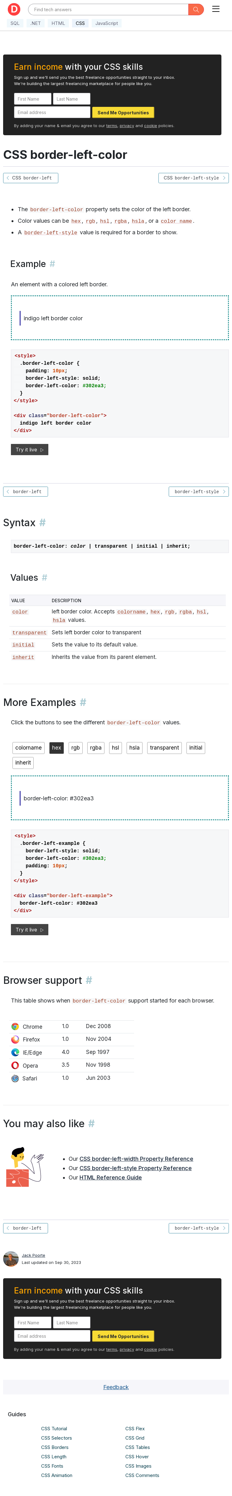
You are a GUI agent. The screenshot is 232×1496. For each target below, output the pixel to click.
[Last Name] (71, 99)
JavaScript (106, 23)
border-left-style (50, 233)
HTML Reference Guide (111, 1177)
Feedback (116, 1387)
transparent (29, 633)
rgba (120, 221)
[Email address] (52, 112)
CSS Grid (134, 1438)
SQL (15, 23)
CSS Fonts (52, 1466)
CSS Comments (142, 1475)
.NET (35, 23)
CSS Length (53, 1457)
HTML (58, 23)
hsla (138, 221)
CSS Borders (55, 1447)
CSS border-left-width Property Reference (136, 1158)
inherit (23, 657)
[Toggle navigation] (216, 7)
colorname (131, 612)
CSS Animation (56, 1475)
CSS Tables (137, 1447)
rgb (90, 221)
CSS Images (138, 1466)
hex (76, 221)
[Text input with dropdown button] (108, 9)
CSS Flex (135, 1429)
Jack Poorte (33, 1255)
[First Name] (32, 99)
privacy (127, 125)
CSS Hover (137, 1457)
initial (23, 645)
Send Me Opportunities (123, 112)
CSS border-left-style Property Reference (136, 1168)
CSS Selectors (56, 1438)
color (20, 612)
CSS (80, 23)
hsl (104, 221)
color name (176, 221)
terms (111, 125)
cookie (150, 125)
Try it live (30, 449)
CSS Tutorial (54, 1429)
